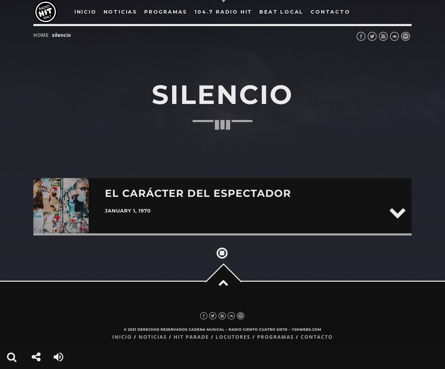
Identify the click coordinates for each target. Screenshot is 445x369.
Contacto (317, 337)
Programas (275, 337)
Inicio (122, 337)
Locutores (233, 337)
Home (41, 35)
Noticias (153, 337)
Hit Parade (191, 337)
